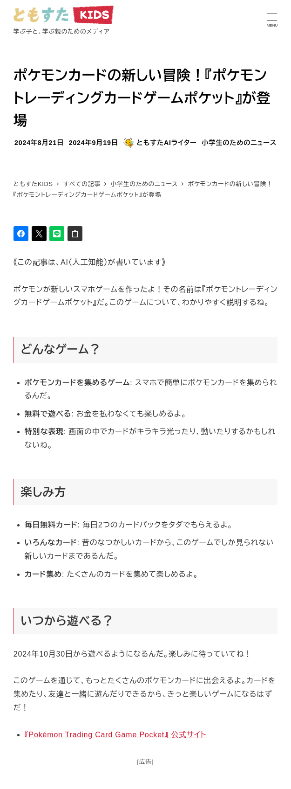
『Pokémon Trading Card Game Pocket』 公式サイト (116, 735)
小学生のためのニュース (239, 142)
